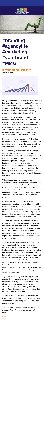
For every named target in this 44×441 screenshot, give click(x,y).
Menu (41, 3)
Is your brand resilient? (16, 69)
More (4, 316)
